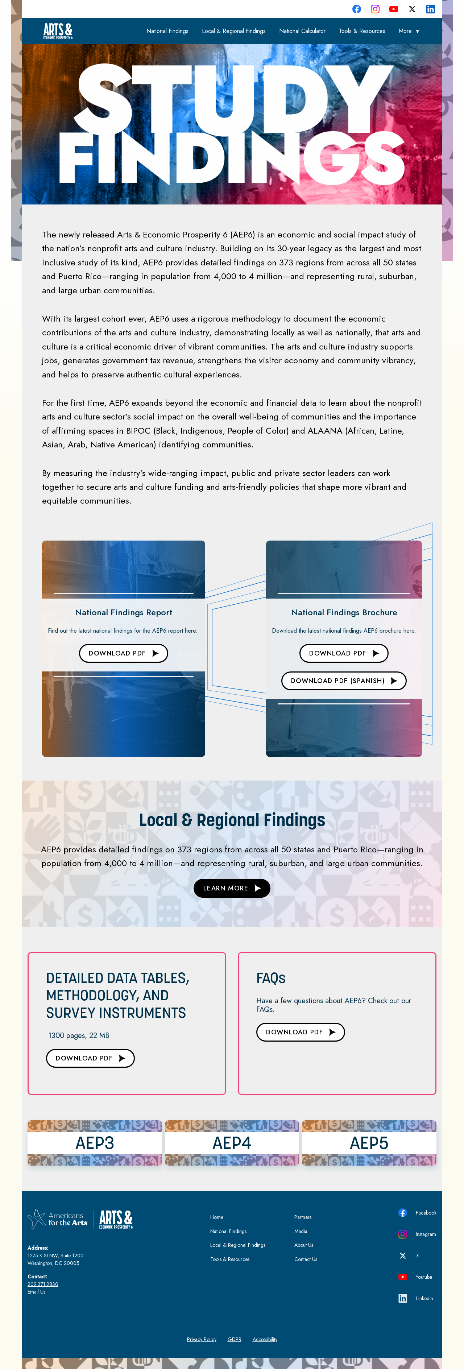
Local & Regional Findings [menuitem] (234, 31)
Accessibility (265, 1339)
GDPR (234, 1339)
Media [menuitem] (300, 1231)
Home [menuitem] (216, 1217)
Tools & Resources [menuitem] (362, 31)
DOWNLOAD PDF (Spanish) (338, 681)
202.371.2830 (43, 1284)
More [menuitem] (405, 31)
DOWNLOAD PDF (117, 653)
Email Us (36, 1291)
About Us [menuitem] (303, 1245)
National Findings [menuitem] (167, 31)
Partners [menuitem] (302, 1217)
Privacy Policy (201, 1339)
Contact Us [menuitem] (305, 1259)
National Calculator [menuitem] (302, 31)
